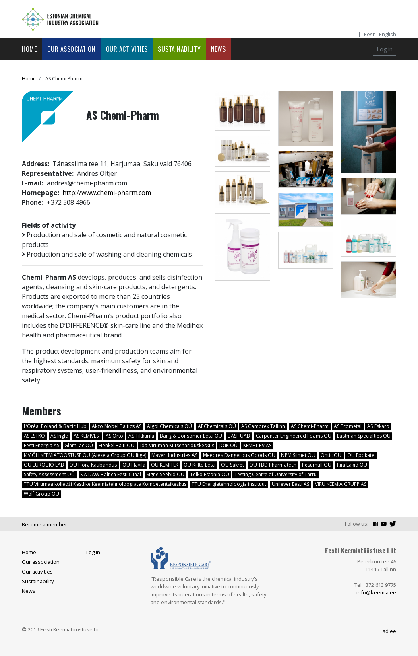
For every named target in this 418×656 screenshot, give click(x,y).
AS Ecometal (348, 426)
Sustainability (179, 49)
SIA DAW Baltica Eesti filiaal (110, 474)
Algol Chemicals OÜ (169, 426)
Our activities (127, 49)
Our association (71, 49)
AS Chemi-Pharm (310, 426)
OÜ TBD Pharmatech (272, 464)
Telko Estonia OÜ (209, 474)
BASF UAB (239, 435)
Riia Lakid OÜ (352, 464)
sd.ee (389, 631)
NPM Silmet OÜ (298, 455)
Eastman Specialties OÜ (364, 435)
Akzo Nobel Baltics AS (116, 426)
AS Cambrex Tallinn (263, 426)
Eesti (370, 34)
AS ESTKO (34, 435)
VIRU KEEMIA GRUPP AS (340, 484)
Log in (385, 49)
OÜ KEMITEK (164, 464)
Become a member (44, 524)
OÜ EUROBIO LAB (44, 464)
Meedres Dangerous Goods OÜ (239, 455)
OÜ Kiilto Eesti (199, 464)
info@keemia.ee (376, 592)
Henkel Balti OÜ (117, 445)
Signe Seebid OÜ (165, 474)
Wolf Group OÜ (41, 493)
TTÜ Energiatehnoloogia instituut (229, 484)
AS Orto (114, 435)
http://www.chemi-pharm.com (106, 192)
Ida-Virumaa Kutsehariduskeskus (177, 445)
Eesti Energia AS (41, 445)
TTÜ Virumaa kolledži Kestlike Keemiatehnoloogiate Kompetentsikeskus (105, 484)
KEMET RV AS (257, 445)
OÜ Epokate (361, 455)
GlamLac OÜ (78, 445)
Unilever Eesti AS (290, 484)
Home (29, 49)
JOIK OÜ (228, 445)
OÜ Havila (133, 464)
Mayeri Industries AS (174, 455)
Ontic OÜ (331, 455)
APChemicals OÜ (217, 426)
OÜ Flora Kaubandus (93, 464)
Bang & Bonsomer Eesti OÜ (191, 435)
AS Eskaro (378, 426)
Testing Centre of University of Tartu (275, 474)
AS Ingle (59, 435)
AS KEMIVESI (87, 435)
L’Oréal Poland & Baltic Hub (55, 426)
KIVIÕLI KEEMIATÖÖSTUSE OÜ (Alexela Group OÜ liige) (85, 455)
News (218, 49)
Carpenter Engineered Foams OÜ (293, 435)
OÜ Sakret (232, 464)
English (387, 34)
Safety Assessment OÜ (49, 474)
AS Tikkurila (141, 435)
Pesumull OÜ (316, 464)
